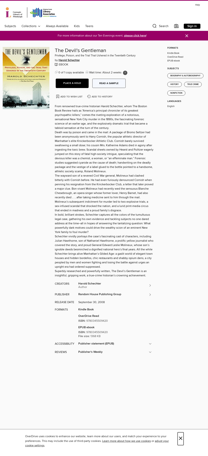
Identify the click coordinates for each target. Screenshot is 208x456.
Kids (77, 26)
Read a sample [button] (108, 83)
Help (197, 5)
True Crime (193, 84)
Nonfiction (176, 93)
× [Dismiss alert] (187, 36)
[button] (160, 26)
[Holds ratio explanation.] (125, 73)
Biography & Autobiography (185, 75)
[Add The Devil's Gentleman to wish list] (69, 96)
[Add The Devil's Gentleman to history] (100, 97)
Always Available (57, 26)
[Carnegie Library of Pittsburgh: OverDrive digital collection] (31, 12)
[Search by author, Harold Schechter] (115, 285)
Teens (89, 26)
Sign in (192, 26)
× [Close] (180, 438)
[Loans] (176, 26)
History (174, 84)
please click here (135, 36)
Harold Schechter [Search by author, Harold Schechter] (69, 60)
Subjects (10, 26)
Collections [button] (31, 26)
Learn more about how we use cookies (126, 441)
